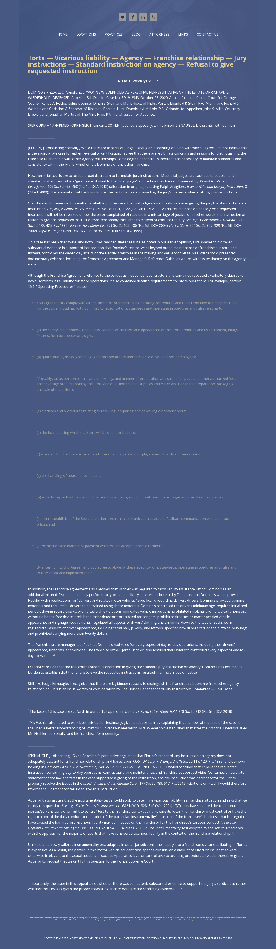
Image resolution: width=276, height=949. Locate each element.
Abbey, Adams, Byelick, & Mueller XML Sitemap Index (205, 920)
